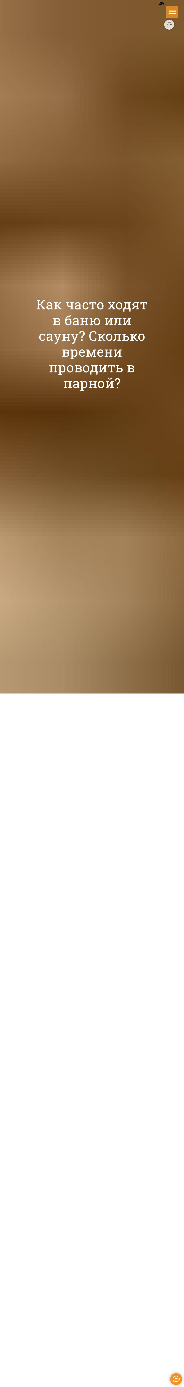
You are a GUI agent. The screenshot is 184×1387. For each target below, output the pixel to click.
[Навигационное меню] (172, 12)
